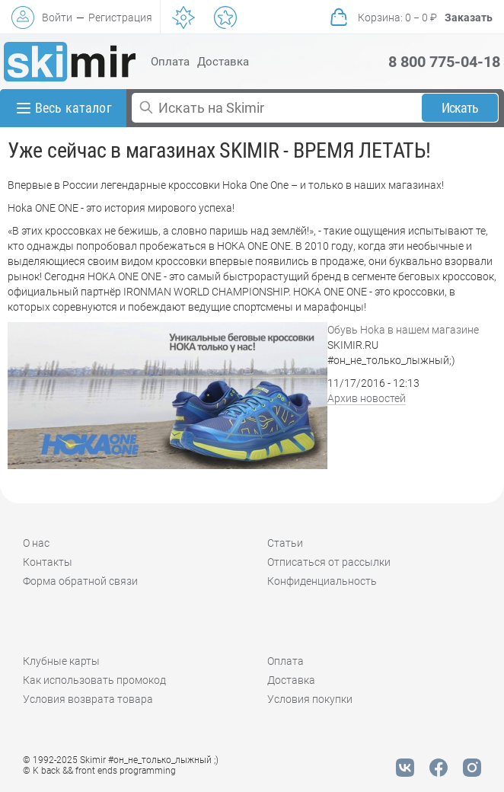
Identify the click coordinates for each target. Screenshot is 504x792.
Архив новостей (366, 398)
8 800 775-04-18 (444, 62)
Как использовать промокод (94, 680)
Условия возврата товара (88, 699)
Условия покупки (309, 699)
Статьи (285, 543)
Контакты (47, 562)
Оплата (170, 62)
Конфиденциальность (322, 581)
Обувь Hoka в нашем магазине (403, 330)
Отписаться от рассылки (329, 562)
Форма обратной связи (80, 581)
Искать (460, 108)
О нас (36, 543)
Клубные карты (61, 661)
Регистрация (120, 17)
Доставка (223, 62)
